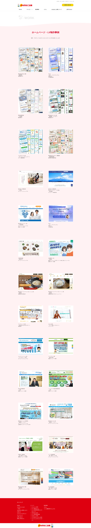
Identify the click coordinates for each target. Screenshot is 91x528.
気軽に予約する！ (20, 518)
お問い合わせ (69, 9)
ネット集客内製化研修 (36, 514)
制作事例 (37, 9)
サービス (29, 9)
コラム (45, 9)
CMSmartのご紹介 (35, 512)
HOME (20, 9)
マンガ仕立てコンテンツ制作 (37, 517)
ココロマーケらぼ (20, 507)
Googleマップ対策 (35, 515)
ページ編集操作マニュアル (49, 508)
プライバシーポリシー (21, 513)
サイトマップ (20, 515)
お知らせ (19, 511)
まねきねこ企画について (56, 9)
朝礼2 (19, 508)
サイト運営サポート (35, 508)
